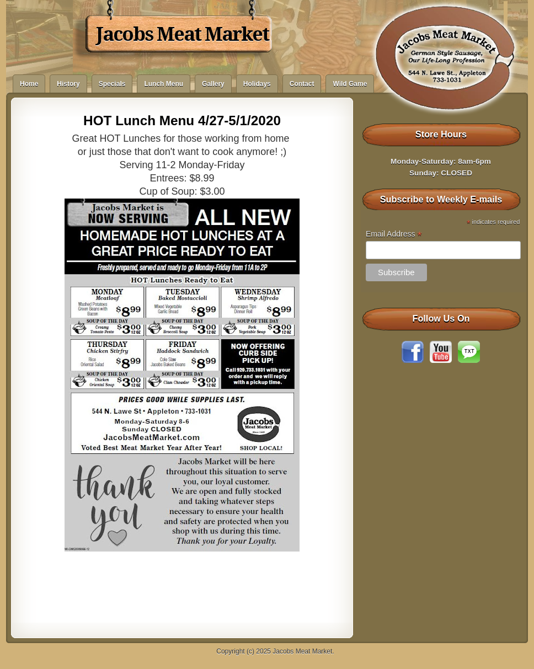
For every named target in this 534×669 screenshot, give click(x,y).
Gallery (213, 84)
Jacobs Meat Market (182, 34)
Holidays (257, 84)
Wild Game (350, 84)
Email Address (394, 234)
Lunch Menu (163, 84)
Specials (112, 84)
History (68, 84)
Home (29, 84)
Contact (302, 84)
